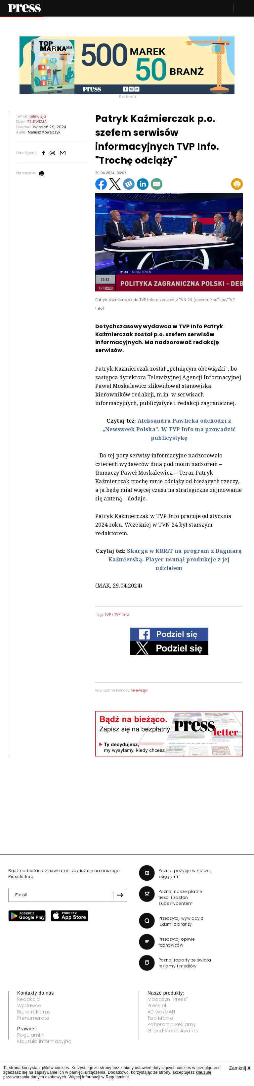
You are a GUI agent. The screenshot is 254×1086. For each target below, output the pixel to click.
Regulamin (30, 1035)
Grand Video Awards (173, 1030)
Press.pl (157, 1005)
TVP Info (121, 614)
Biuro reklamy (34, 1011)
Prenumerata (33, 1018)
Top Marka (160, 1018)
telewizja (139, 690)
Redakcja (28, 999)
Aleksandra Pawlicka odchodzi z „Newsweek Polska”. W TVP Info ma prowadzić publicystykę (169, 429)
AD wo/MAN (161, 1011)
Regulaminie (117, 1077)
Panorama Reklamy (172, 1024)
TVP (108, 614)
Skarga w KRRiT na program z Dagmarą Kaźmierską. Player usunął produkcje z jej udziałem (175, 559)
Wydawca (29, 1005)
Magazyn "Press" (168, 999)
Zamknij (240, 1068)
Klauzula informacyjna (44, 1041)
